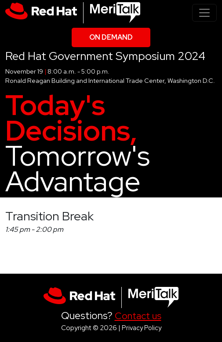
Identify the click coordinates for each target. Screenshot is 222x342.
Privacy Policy (141, 327)
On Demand (111, 37)
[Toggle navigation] (204, 13)
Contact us (138, 315)
